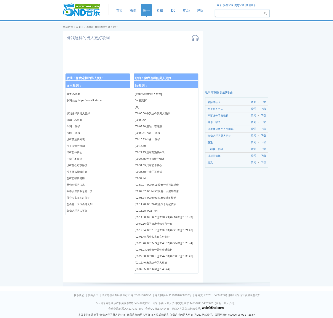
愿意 (210, 162)
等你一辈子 (214, 122)
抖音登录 (228, 5)
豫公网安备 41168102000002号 (173, 295)
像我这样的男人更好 (106, 27)
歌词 (252, 102)
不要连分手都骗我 (218, 115)
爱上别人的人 (215, 108)
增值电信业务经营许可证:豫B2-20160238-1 (126, 295)
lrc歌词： (141, 85)
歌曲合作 (93, 295)
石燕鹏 (88, 27)
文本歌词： (74, 85)
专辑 (159, 10)
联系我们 (79, 295)
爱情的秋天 (214, 102)
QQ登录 (239, 5)
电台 (186, 10)
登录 (219, 5)
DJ (173, 10)
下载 (263, 102)
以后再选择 (214, 155)
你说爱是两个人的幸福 (221, 129)
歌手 (146, 10)
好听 (200, 10)
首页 (84, 10)
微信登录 (251, 5)
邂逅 (210, 142)
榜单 (133, 10)
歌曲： (85, 78)
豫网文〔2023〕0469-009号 (211, 295)
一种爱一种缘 (215, 149)
